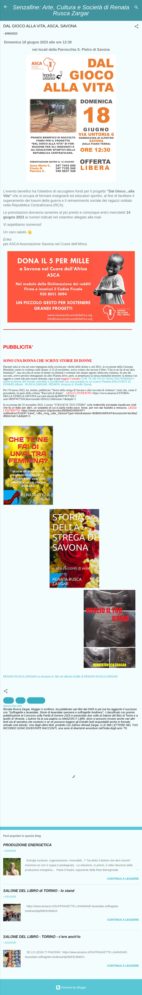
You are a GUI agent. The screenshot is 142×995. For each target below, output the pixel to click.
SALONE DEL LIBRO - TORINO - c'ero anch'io (41, 937)
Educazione (36, 700)
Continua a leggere (123, 878)
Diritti (20, 700)
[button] (136, 27)
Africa (8, 700)
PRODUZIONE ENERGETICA (27, 845)
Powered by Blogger (71, 987)
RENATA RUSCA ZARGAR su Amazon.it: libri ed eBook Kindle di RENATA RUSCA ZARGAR (60, 676)
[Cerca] (136, 8)
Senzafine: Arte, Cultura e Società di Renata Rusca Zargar (71, 10)
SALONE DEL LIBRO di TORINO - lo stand (38, 891)
